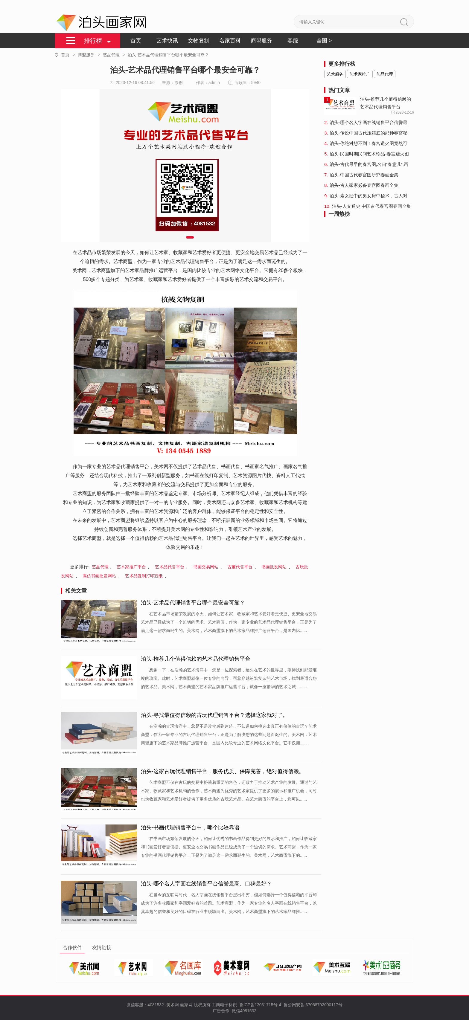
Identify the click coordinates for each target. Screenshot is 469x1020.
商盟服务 (261, 41)
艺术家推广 (359, 74)
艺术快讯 (167, 41)
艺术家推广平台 (132, 566)
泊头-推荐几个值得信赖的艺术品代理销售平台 (195, 659)
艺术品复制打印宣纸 (144, 575)
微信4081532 (244, 1010)
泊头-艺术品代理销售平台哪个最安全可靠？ (193, 603)
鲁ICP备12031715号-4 (259, 1004)
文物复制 (198, 41)
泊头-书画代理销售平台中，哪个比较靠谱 (190, 827)
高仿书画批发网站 (100, 575)
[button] (177, 237)
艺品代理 (115, 54)
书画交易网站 (206, 566)
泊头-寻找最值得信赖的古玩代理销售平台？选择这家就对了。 (214, 715)
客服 (292, 41)
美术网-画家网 (179, 1004)
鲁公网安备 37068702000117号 (313, 1004)
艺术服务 (335, 74)
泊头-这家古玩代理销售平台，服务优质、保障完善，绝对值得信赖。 (222, 771)
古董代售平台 (240, 566)
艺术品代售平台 (170, 566)
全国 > (324, 41)
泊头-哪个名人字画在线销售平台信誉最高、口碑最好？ (206, 884)
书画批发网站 (274, 566)
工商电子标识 (224, 1004)
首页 (135, 41)
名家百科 (230, 41)
